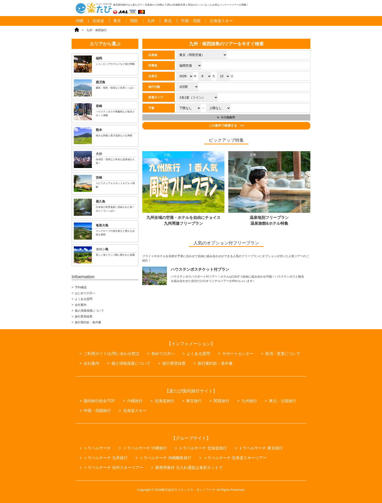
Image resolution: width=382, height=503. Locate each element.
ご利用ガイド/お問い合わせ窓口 (111, 354)
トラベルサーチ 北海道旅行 (203, 448)
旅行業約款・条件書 (88, 322)
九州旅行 (249, 401)
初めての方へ (163, 354)
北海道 (98, 21)
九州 (151, 21)
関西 (134, 21)
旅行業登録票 (83, 316)
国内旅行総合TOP (99, 401)
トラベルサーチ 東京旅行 (261, 448)
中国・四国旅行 (97, 411)
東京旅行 (194, 401)
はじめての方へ (85, 293)
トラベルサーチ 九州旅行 (105, 458)
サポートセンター (237, 354)
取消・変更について (282, 354)
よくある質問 (83, 299)
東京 (117, 21)
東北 (168, 21)
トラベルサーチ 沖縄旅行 (145, 448)
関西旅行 (221, 401)
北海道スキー (221, 21)
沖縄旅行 (135, 401)
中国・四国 (191, 21)
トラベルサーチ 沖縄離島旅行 (165, 458)
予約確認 (80, 287)
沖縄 (79, 21)
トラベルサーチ (97, 448)
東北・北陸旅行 (282, 401)
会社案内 (80, 305)
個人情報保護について (89, 310)
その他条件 (227, 117)
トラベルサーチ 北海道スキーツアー (235, 458)
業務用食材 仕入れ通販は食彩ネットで (188, 468)
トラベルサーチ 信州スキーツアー (113, 468)
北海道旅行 (164, 401)
